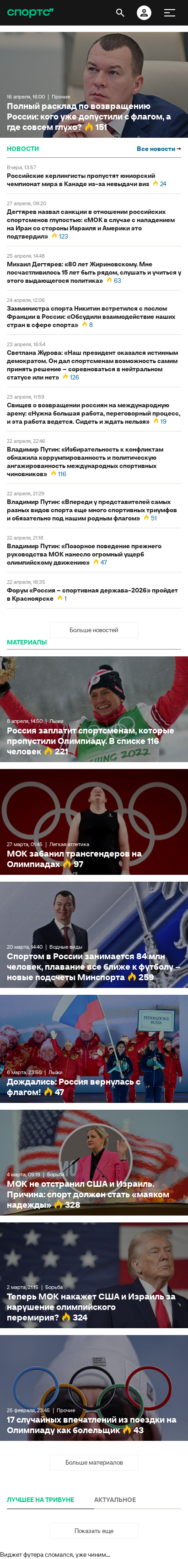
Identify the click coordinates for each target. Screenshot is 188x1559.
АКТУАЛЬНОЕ (115, 1500)
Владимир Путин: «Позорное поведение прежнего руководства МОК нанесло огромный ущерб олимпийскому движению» (84, 554)
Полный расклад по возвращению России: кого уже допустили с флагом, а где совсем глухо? (94, 85)
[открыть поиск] (120, 13)
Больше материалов (94, 1462)
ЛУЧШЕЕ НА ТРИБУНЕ (40, 1500)
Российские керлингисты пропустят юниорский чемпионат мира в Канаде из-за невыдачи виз (81, 179)
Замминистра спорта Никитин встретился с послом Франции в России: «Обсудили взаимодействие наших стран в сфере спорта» (91, 316)
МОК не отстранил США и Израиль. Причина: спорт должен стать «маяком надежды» (94, 1163)
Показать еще (94, 1531)
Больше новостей (94, 630)
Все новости (159, 149)
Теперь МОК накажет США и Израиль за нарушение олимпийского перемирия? (94, 1275)
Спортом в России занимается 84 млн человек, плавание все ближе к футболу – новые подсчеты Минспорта (94, 934)
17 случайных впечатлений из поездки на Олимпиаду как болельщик (94, 1388)
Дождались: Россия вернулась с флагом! (94, 1049)
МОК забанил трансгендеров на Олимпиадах (94, 822)
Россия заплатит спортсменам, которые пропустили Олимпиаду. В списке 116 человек (94, 709)
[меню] (170, 13)
